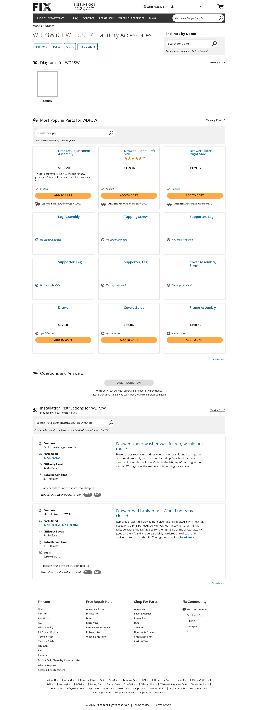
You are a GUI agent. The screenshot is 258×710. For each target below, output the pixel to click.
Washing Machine (96, 636)
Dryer (89, 618)
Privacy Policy (45, 627)
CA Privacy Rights (48, 631)
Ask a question (129, 382)
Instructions (87, 46)
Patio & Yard (141, 641)
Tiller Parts (160, 692)
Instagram (190, 626)
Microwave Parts (157, 688)
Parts (56, 46)
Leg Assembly (69, 216)
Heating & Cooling (144, 631)
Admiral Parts (54, 680)
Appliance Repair (95, 608)
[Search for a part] (72, 133)
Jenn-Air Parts (182, 680)
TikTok (188, 620)
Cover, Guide (134, 307)
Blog (152, 18)
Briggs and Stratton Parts (92, 680)
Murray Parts (96, 684)
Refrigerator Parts (75, 688)
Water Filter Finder (131, 18)
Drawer (64, 307)
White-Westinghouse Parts (173, 684)
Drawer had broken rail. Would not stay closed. (154, 513)
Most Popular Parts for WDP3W (68, 120)
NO (97, 494)
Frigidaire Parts (130, 680)
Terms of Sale (46, 641)
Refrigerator (93, 631)
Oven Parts (123, 688)
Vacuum (139, 627)
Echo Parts (114, 680)
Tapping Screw (136, 216)
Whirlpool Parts (149, 684)
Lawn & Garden (143, 613)
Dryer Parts (93, 688)
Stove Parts (108, 688)
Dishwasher (92, 613)
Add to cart (63, 195)
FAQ (75, 18)
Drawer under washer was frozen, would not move (159, 446)
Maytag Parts (66, 684)
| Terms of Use (140, 705)
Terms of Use (45, 636)
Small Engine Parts (102, 692)
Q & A (70, 46)
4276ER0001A (69, 525)
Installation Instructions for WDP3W (73, 410)
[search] (221, 17)
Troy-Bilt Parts (131, 684)
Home (41, 608)
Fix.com (44, 602)
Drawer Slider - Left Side (139, 152)
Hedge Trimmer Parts (125, 692)
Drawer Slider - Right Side (202, 152)
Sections (41, 46)
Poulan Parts (113, 684)
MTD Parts (81, 684)
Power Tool (140, 618)
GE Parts (146, 680)
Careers (42, 654)
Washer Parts (55, 688)
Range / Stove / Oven (98, 627)
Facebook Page (193, 615)
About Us (43, 618)
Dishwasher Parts (200, 684)
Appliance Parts (177, 688)
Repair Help (106, 18)
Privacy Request (47, 665)
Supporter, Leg (201, 216)
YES (87, 494)
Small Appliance (143, 636)
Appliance (139, 608)
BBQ (136, 622)
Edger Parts (145, 692)
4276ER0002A (51, 458)
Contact (88, 18)
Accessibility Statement (51, 669)
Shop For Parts (146, 602)
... (186, 537)
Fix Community (194, 602)
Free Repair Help (99, 602)
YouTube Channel (194, 609)
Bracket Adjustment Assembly (74, 152)
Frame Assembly (203, 307)
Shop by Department (50, 18)
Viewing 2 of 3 (217, 410)
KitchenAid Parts (200, 680)
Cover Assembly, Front (203, 263)
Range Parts (139, 688)
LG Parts (51, 684)
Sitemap (43, 645)
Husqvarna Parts (162, 680)
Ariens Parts (70, 680)
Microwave (92, 622)
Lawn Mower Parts (198, 688)
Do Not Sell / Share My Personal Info (57, 660)
